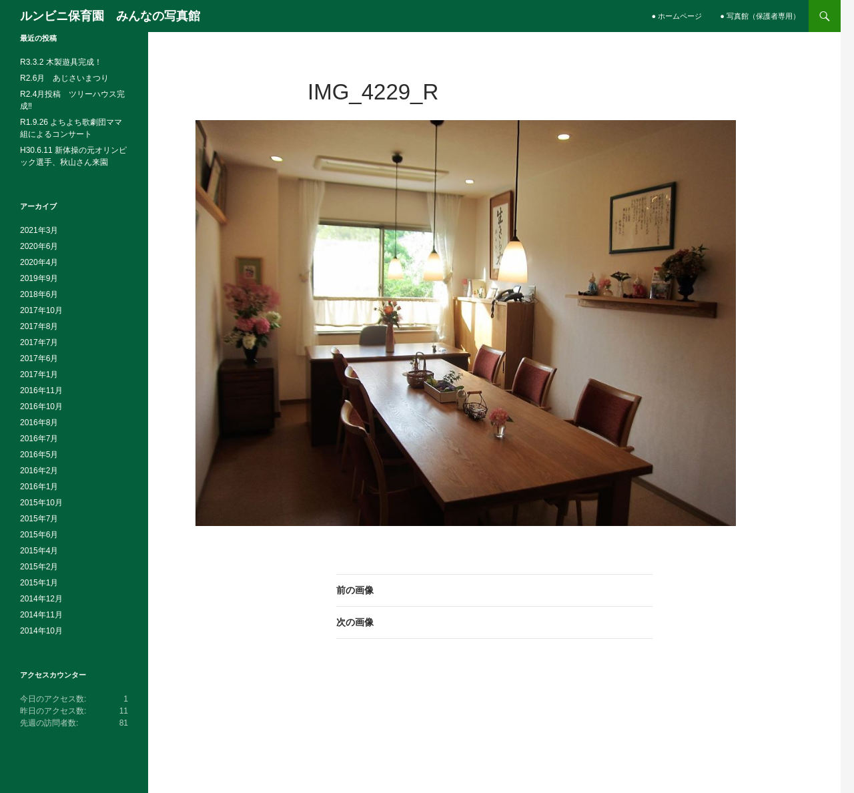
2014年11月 (41, 614)
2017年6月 (39, 358)
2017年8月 (39, 326)
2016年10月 (41, 406)
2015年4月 (39, 550)
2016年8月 (39, 422)
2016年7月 (39, 438)
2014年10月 (41, 630)
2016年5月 (39, 454)
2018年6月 (39, 294)
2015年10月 (41, 502)
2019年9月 (39, 278)
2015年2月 (39, 566)
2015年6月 (39, 534)
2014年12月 (41, 598)
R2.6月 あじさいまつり (64, 78)
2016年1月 (39, 486)
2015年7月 (39, 518)
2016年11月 (41, 390)
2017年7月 (39, 342)
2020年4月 (39, 262)
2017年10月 (41, 310)
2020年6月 (39, 246)
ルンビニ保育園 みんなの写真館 (110, 16)
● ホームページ (677, 16)
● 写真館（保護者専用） (760, 16)
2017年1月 (39, 374)
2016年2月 (39, 470)
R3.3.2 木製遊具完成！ (61, 62)
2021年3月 (39, 230)
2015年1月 (39, 582)
